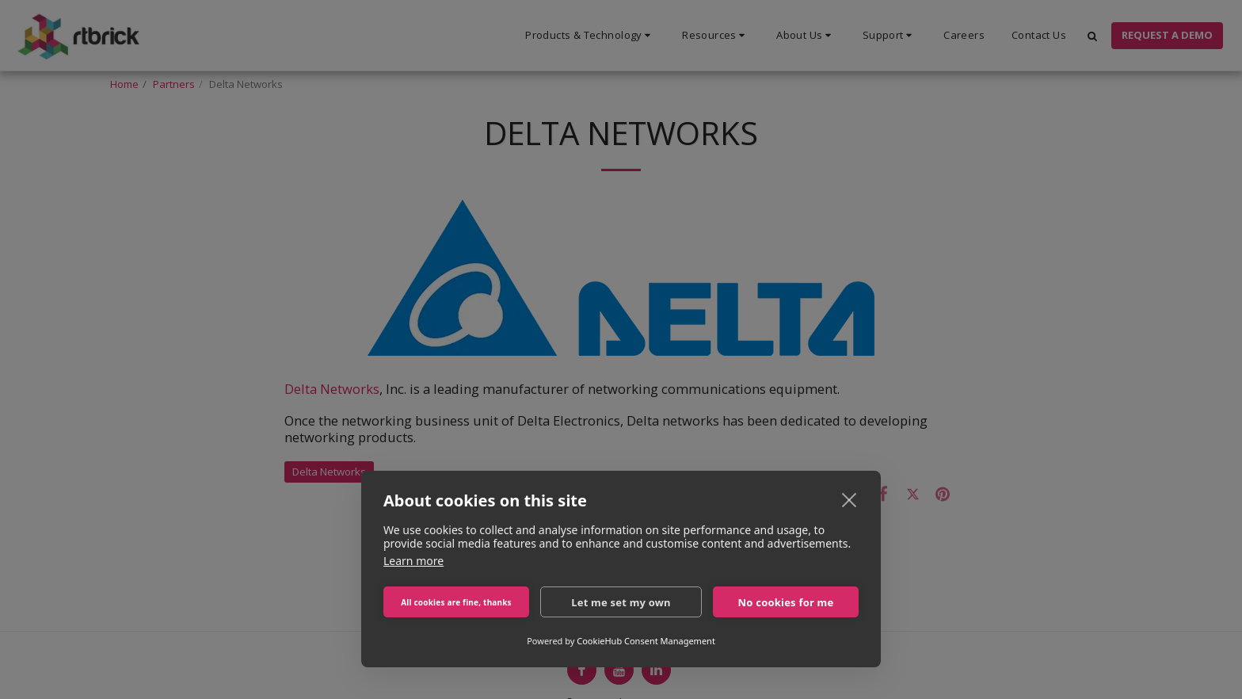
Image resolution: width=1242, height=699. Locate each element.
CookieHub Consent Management (646, 641)
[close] (849, 499)
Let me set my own (621, 602)
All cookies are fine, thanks (456, 602)
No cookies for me (786, 602)
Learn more (413, 560)
